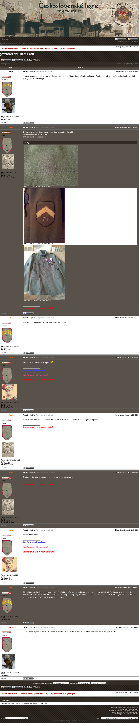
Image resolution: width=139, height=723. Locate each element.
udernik (11, 56)
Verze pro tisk (5, 64)
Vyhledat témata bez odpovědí (10, 44)
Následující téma (132, 64)
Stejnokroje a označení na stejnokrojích (60, 48)
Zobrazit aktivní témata (29, 44)
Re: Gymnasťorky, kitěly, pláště (45, 127)
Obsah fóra (6, 48)
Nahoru (3, 122)
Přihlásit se (4, 39)
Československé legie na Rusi (31, 48)
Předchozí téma (121, 64)
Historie (15, 48)
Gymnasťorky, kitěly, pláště (17, 53)
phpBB (63, 721)
